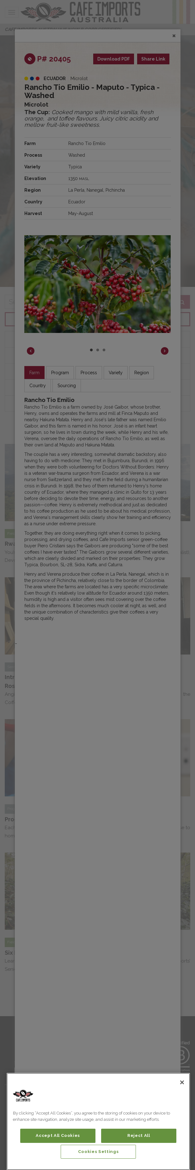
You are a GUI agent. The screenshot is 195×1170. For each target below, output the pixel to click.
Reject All (138, 1135)
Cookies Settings (98, 1151)
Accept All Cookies (58, 1135)
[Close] (182, 1082)
